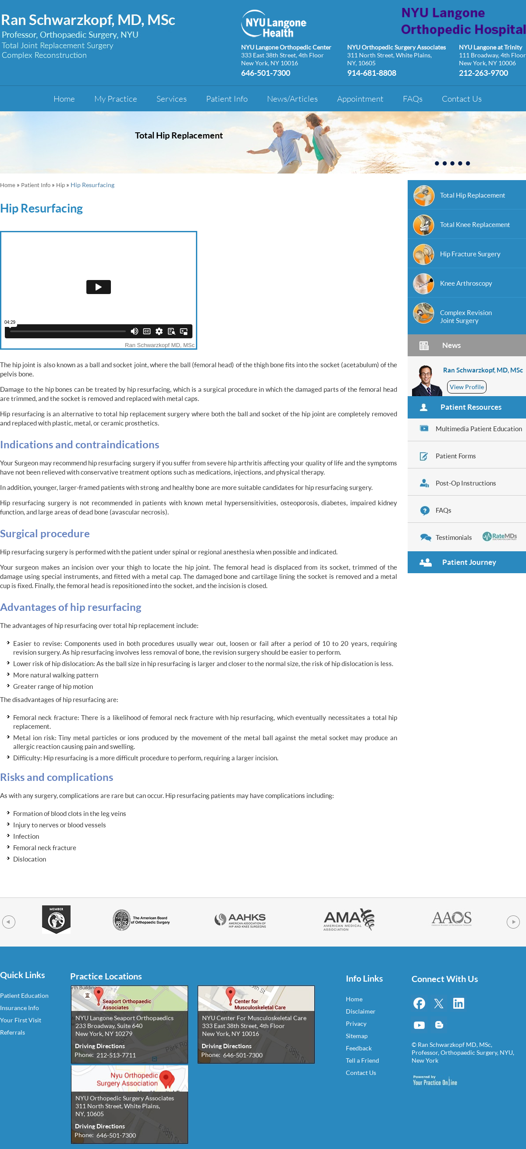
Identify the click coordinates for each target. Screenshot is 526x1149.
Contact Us (462, 98)
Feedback (359, 1048)
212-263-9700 (483, 72)
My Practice (115, 98)
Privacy (356, 1023)
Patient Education (24, 995)
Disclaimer (361, 1011)
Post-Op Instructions (466, 483)
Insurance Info (19, 1007)
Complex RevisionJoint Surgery (466, 316)
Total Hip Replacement (179, 135)
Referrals (12, 1032)
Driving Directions (100, 1046)
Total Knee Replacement (475, 224)
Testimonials (454, 537)
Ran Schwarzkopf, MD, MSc (483, 370)
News (451, 345)
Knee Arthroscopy (466, 283)
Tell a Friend (362, 1060)
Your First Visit (20, 1020)
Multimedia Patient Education (479, 429)
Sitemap (357, 1035)
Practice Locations (106, 976)
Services (171, 98)
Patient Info (227, 98)
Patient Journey (469, 562)
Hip (60, 184)
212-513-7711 (116, 1055)
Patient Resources (471, 406)
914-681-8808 (371, 72)
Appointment (360, 98)
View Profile (467, 386)
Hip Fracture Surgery (470, 254)
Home (64, 98)
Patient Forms (456, 456)
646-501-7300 (265, 72)
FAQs (413, 98)
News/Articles (292, 98)
